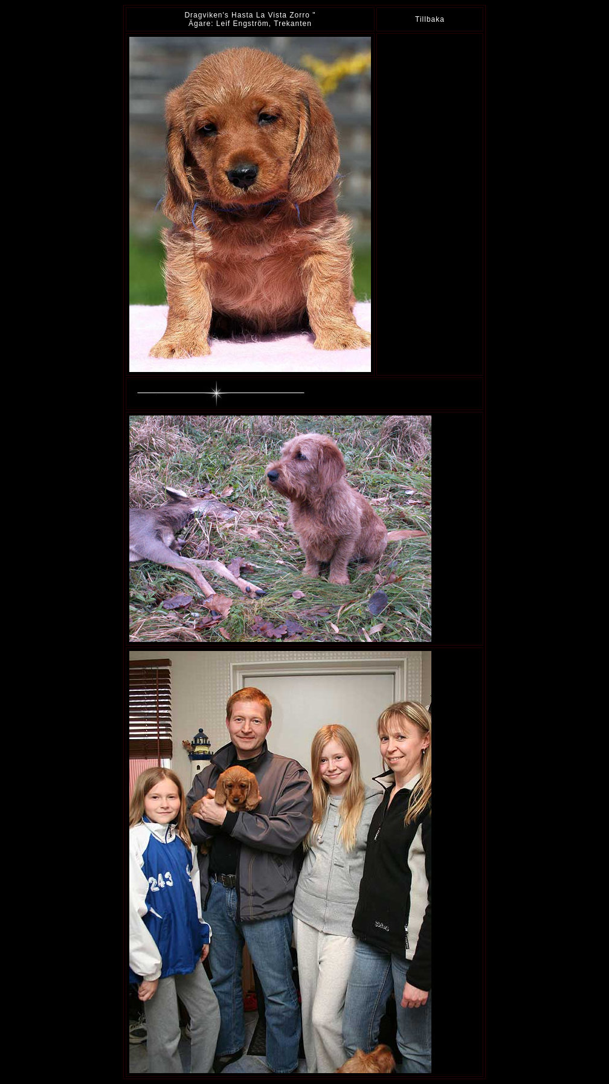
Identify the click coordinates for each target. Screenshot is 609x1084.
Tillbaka (430, 19)
